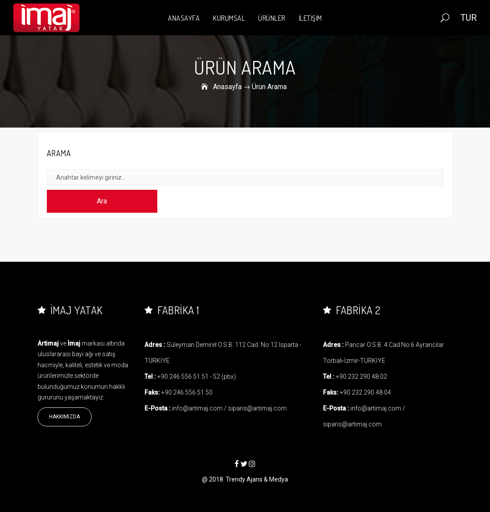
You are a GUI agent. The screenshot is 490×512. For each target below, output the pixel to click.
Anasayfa (227, 87)
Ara (102, 201)
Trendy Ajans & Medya (257, 479)
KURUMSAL (229, 18)
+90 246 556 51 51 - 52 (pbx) (196, 376)
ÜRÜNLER (271, 18)
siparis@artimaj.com (257, 408)
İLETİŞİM (310, 18)
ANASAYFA (184, 18)
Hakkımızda (64, 417)
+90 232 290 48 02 (361, 376)
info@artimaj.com (197, 408)
